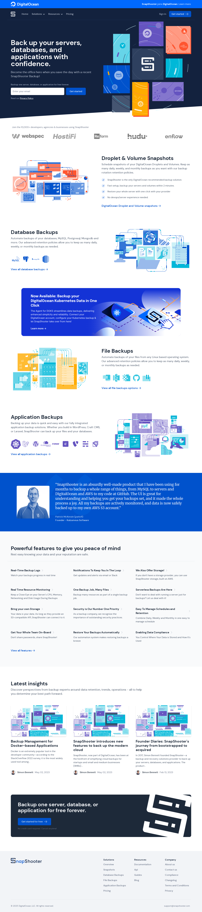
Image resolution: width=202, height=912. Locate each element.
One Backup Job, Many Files (93, 589)
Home (25, 13)
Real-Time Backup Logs (27, 570)
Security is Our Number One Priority (98, 609)
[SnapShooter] (25, 4)
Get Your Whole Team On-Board (33, 632)
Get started (180, 14)
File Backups (118, 351)
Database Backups (35, 232)
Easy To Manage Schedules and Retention (163, 611)
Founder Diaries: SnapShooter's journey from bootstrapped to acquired (162, 746)
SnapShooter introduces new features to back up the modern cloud (100, 746)
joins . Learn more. (166, 4)
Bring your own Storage (27, 609)
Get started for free (34, 822)
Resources (55, 13)
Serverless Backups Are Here (156, 589)
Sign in (162, 13)
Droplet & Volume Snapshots (138, 158)
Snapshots (109, 869)
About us (170, 864)
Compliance (171, 874)
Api (136, 869)
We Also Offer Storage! (152, 570)
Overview (108, 864)
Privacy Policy (26, 98)
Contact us (171, 869)
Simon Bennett (25, 773)
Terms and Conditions (177, 885)
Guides (138, 874)
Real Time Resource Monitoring (32, 589)
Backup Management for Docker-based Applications (34, 744)
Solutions (38, 13)
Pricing (69, 13)
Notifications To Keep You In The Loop (99, 570)
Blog (136, 880)
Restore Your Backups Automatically (98, 632)
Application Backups (37, 417)
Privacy (169, 890)
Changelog (171, 880)
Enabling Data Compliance (154, 632)
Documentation (142, 864)
